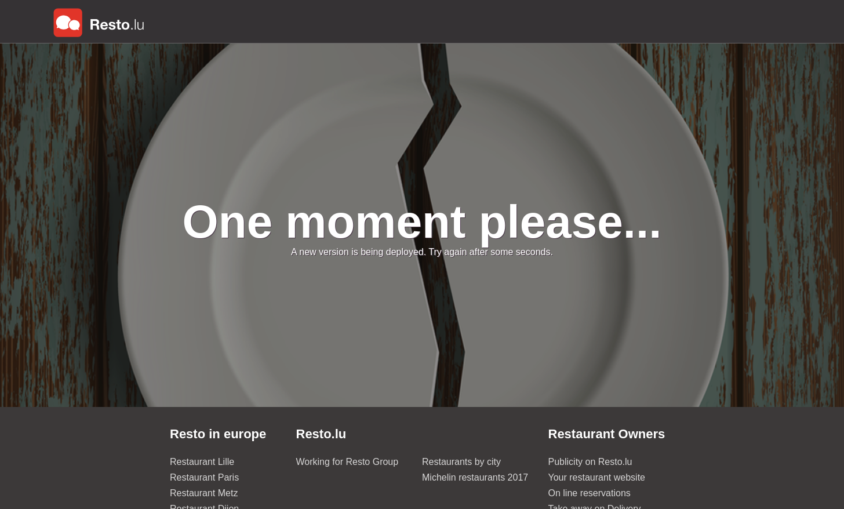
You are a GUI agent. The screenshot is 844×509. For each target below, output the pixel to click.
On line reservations (589, 493)
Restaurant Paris (204, 477)
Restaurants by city (461, 462)
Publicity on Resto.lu (590, 462)
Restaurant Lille (202, 462)
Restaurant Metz (204, 493)
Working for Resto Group (347, 462)
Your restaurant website (597, 477)
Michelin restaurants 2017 (475, 477)
